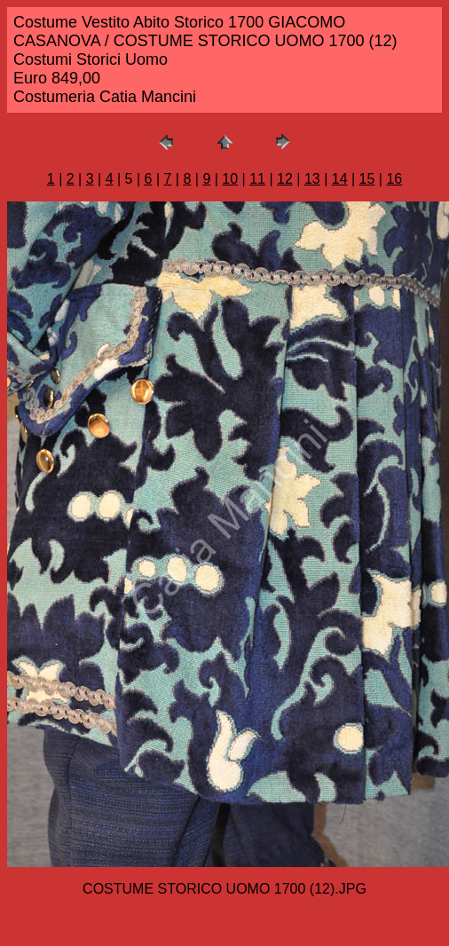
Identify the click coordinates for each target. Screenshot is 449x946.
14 (340, 178)
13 (312, 178)
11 (257, 178)
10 (230, 178)
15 (367, 178)
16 (394, 178)
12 (285, 178)
